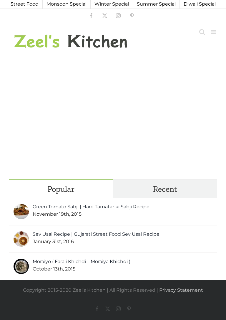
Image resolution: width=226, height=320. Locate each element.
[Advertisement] (113, 108)
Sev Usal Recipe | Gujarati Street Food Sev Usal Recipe (96, 234)
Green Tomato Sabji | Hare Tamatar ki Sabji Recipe (91, 207)
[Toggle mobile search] (202, 32)
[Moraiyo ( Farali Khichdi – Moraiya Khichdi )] (21, 262)
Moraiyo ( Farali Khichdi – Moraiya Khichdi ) (81, 261)
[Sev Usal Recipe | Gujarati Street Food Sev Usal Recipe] (21, 235)
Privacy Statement (181, 290)
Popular (61, 189)
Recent (165, 189)
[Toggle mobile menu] (214, 32)
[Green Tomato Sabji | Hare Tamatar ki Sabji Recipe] (21, 208)
